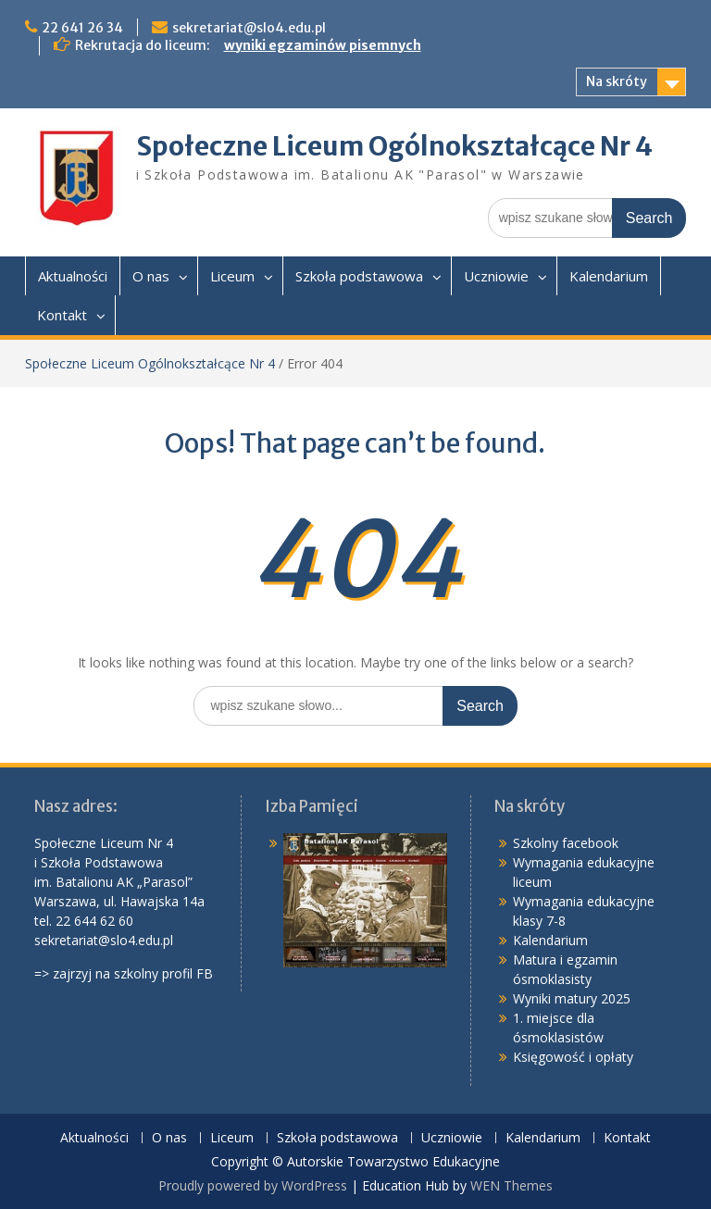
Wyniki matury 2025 (571, 998)
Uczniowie (496, 276)
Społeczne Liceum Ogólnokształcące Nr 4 (394, 146)
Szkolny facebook (565, 843)
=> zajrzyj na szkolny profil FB (123, 973)
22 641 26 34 (82, 27)
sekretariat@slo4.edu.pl (249, 27)
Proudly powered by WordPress (252, 1185)
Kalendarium (608, 276)
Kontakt (62, 314)
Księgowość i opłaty (573, 1057)
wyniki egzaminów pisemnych (322, 45)
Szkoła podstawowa (359, 276)
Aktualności (72, 276)
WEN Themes (511, 1185)
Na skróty (616, 81)
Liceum (232, 276)
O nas (150, 276)
